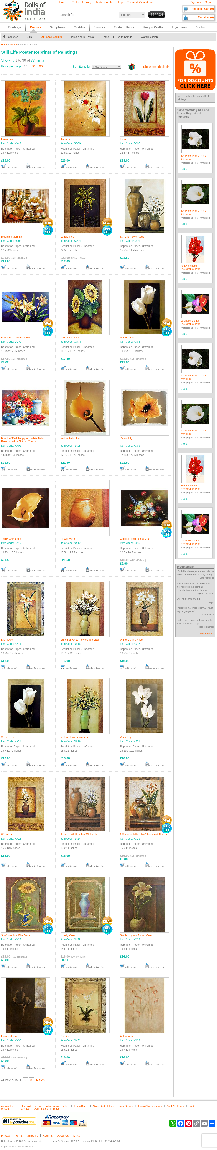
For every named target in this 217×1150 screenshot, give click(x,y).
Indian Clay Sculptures (150, 1106)
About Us (63, 1135)
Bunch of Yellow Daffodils (15, 337)
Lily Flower (7, 639)
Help (120, 2)
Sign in (209, 2)
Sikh (29, 36)
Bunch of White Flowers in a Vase (80, 639)
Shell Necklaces (175, 1106)
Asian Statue (41, 1108)
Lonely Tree (67, 236)
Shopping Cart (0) (202, 8)
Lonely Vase (68, 935)
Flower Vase (68, 538)
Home (63, 2)
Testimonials (104, 2)
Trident (56, 1108)
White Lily (125, 737)
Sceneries (12, 36)
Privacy (5, 1135)
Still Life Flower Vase (132, 236)
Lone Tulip (126, 139)
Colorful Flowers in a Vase (135, 538)
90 (41, 66)
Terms (19, 1135)
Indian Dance (81, 1106)
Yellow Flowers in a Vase (75, 737)
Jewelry (99, 27)
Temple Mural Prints (82, 36)
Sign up (195, 2)
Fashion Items (124, 27)
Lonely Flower (9, 1036)
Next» (41, 1080)
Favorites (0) (206, 17)
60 (33, 66)
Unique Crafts (153, 27)
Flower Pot (7, 139)
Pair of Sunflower (70, 337)
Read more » (207, 633)
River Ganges (126, 1106)
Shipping (32, 1135)
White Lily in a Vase (131, 639)
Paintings (14, 27)
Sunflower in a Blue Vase (15, 935)
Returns (48, 1135)
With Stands (125, 36)
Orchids (65, 1036)
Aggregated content (7, 1107)
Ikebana (65, 139)
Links (76, 1135)
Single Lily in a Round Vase (136, 935)
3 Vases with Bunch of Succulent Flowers (144, 834)
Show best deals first (157, 66)
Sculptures (57, 27)
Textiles (79, 27)
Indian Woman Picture (57, 1106)
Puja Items (179, 27)
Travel (105, 36)
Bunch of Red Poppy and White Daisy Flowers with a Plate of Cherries (23, 440)
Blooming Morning (11, 236)
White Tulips (127, 337)
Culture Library (81, 2)
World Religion (149, 36)
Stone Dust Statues (103, 1106)
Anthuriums (126, 1036)
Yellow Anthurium (71, 438)
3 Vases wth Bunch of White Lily (79, 834)
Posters (14, 44)
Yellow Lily (126, 438)
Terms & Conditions (140, 2)
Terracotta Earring (31, 1106)
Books (200, 27)
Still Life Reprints (51, 36)
